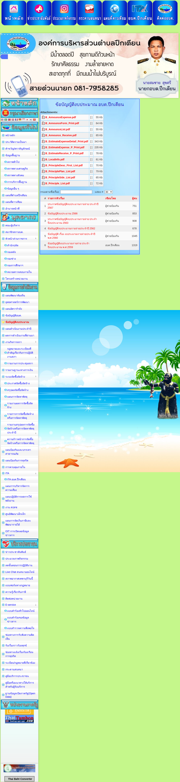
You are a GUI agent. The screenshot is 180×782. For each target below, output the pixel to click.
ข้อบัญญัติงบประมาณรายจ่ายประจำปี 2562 (71, 228)
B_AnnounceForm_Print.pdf (62, 123)
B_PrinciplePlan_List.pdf (60, 171)
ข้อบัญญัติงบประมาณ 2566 (63, 213)
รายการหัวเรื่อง (56, 198)
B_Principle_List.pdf (57, 183)
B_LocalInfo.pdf (54, 159)
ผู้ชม (134, 198)
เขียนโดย (110, 198)
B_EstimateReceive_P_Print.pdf (64, 153)
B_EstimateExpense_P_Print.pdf (64, 147)
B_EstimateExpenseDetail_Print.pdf (66, 141)
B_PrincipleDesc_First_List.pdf (64, 165)
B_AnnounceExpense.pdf (60, 117)
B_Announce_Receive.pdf (60, 135)
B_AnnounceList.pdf (57, 129)
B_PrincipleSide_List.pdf (60, 177)
